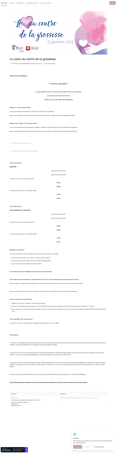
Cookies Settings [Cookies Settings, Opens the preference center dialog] (99, 447)
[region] (93, 440)
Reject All (87, 447)
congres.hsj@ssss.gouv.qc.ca (91, 397)
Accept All (78, 447)
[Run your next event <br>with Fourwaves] (26, 449)
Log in (112, 3)
